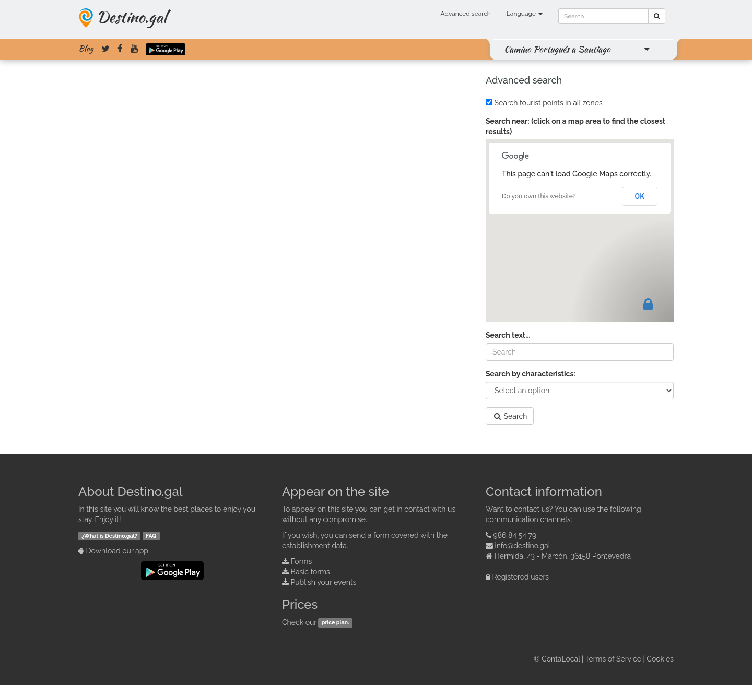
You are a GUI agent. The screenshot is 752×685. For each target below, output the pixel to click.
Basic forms (310, 572)
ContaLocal (561, 659)
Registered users (520, 577)
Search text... (508, 335)
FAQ (151, 536)
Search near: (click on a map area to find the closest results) (575, 126)
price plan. (335, 623)
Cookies (660, 659)
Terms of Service (613, 659)
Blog (85, 48)
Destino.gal (132, 16)
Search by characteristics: (530, 374)
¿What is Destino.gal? (109, 536)
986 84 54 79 (515, 535)
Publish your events (324, 582)
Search (509, 416)
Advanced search (466, 13)
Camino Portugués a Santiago (557, 49)
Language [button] (525, 13)
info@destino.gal (522, 545)
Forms (301, 561)
